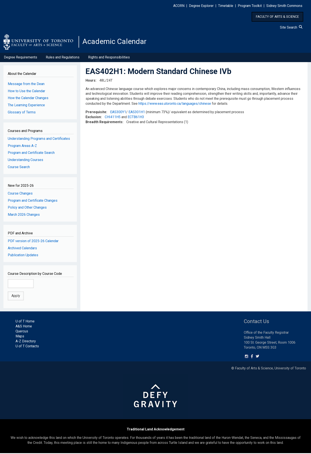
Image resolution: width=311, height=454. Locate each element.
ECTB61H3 (136, 118)
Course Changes (20, 194)
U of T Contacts (27, 347)
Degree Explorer (201, 6)
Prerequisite (96, 113)
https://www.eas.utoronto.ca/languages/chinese (174, 104)
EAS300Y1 (118, 113)
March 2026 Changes (24, 215)
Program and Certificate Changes (32, 201)
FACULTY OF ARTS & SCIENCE (277, 17)
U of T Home (25, 322)
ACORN (178, 6)
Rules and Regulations (62, 58)
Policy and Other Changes (27, 208)
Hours (90, 81)
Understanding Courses (25, 161)
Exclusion (93, 118)
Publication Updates (23, 256)
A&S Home (24, 327)
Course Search (19, 168)
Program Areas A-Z (22, 146)
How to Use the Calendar (26, 92)
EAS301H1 (137, 113)
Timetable (225, 6)
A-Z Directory (26, 342)
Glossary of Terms (22, 113)
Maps (20, 337)
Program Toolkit (250, 6)
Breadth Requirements (104, 123)
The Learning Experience (26, 106)
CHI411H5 (113, 118)
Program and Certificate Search (31, 153)
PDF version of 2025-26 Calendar (33, 242)
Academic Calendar (116, 42)
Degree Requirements (20, 58)
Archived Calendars (22, 249)
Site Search (291, 27)
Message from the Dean (26, 84)
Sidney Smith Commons (284, 6)
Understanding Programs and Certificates (39, 139)
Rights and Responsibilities (109, 58)
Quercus (22, 332)
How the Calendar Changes (28, 99)
